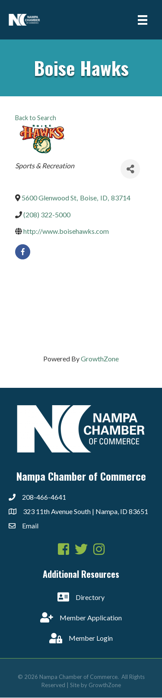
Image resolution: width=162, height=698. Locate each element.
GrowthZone (100, 358)
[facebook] (22, 251)
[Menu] (142, 20)
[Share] (130, 169)
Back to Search (35, 117)
